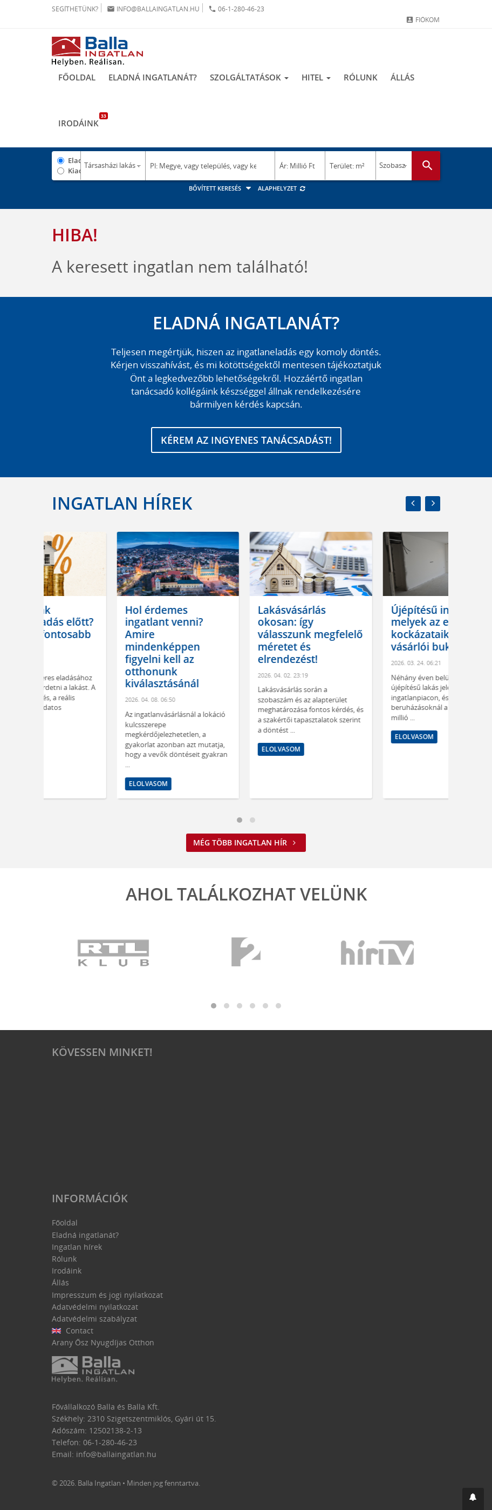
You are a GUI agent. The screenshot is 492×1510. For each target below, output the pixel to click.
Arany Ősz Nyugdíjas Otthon (103, 1342)
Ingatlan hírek (122, 502)
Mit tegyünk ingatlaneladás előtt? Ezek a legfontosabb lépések (111, 628)
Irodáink (81, 120)
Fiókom (423, 19)
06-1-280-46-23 (236, 8)
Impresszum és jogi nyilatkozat (107, 1295)
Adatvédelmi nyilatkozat (95, 1307)
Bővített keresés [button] (221, 188)
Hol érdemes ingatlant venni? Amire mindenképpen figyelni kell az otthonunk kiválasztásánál (232, 647)
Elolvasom (83, 736)
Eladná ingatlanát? (152, 77)
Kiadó (74, 170)
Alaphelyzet (282, 188)
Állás (402, 77)
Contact (72, 1330)
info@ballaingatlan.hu (153, 8)
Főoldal (76, 77)
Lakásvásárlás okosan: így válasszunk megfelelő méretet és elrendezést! (378, 634)
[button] (473, 1499)
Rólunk (361, 77)
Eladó (74, 160)
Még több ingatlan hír (246, 842)
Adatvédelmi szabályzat (94, 1318)
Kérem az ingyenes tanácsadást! (246, 440)
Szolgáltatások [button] (249, 77)
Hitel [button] (316, 77)
